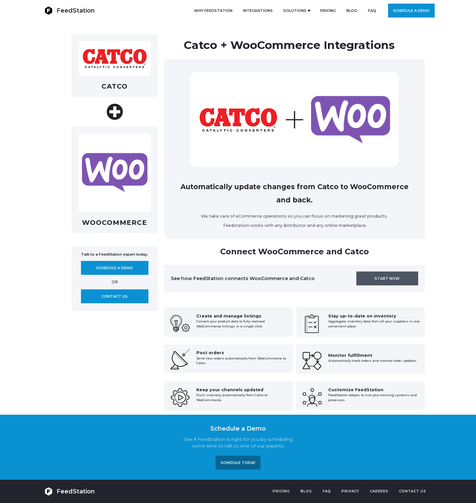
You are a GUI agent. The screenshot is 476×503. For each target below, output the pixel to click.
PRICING (328, 10)
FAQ (372, 10)
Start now (387, 278)
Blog (306, 491)
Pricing (281, 491)
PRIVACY (350, 491)
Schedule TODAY (238, 462)
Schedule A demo (114, 268)
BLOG (351, 10)
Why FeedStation (213, 10)
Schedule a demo (411, 10)
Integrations (258, 10)
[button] (296, 10)
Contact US (412, 491)
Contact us (114, 296)
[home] (70, 10)
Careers (379, 491)
